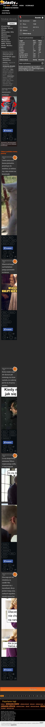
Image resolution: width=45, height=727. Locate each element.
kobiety (3, 704)
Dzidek (21, 67)
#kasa (10, 237)
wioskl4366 (27, 67)
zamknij (41, 722)
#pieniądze (6, 240)
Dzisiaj (35, 59)
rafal (22, 49)
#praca (4, 432)
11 (41, 696)
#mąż (12, 659)
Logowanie (5, 10)
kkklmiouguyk (23, 68)
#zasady (5, 665)
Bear (22, 47)
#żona (4, 662)
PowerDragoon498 (38, 68)
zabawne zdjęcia (8, 706)
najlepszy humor (20, 706)
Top (6, 5)
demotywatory (10, 75)
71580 (34, 24)
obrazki (27, 706)
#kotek (4, 244)
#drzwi (4, 435)
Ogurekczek (30, 70)
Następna (14, 100)
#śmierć (5, 553)
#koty (13, 240)
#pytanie (5, 547)
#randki (12, 662)
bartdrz (21, 70)
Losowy (15, 5)
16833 (34, 21)
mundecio (37, 67)
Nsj (25, 70)
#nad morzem (6, 322)
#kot (4, 237)
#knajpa (5, 319)
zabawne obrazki (24, 704)
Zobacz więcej (27, 33)
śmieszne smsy (10, 708)
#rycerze (12, 312)
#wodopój (11, 123)
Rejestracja (6, 13)
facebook (3, 708)
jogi (32, 67)
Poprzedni (3, 100)
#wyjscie (12, 435)
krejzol (23, 44)
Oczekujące (29, 5)
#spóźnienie (6, 438)
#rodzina (5, 544)
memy (11, 69)
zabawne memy (39, 704)
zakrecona (24, 57)
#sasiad (12, 432)
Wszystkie (41, 59)
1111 (29, 68)
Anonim (23, 42)
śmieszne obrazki (9, 66)
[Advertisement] (9, 346)
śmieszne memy (12, 704)
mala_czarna (24, 54)
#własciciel (6, 315)
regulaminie (13, 725)
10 (37, 696)
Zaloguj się (4, 144)
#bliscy (12, 553)
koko (22, 46)
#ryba (4, 312)
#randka (5, 659)
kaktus (22, 50)
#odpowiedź (6, 550)
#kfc (4, 123)
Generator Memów (10, 8)
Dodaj (21, 5)
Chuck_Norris (24, 55)
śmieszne (32, 704)
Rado (22, 52)
